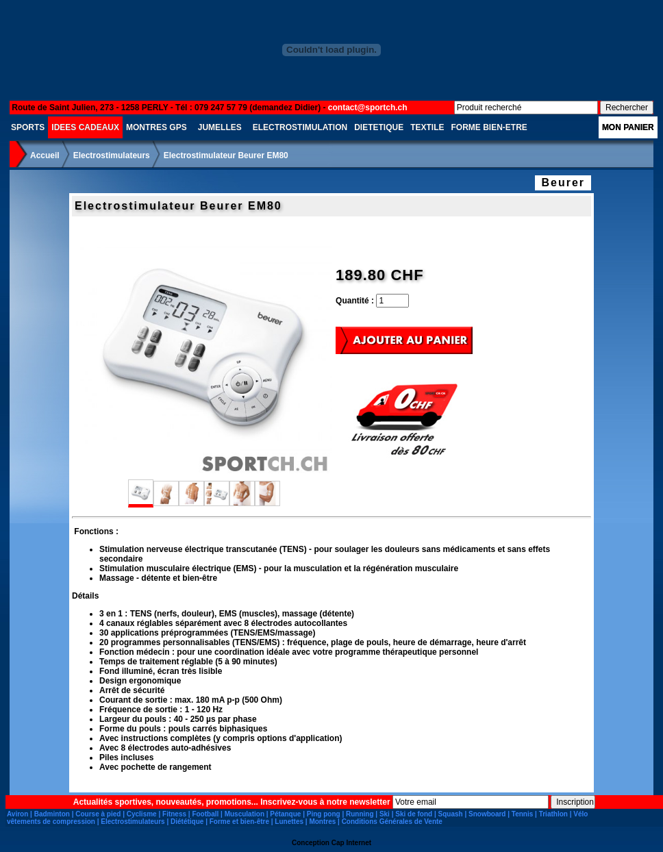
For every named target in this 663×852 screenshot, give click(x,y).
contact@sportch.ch (368, 107)
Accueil (45, 155)
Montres (322, 821)
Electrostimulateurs (111, 155)
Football (205, 814)
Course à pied (98, 814)
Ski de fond (413, 814)
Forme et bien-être (239, 821)
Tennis (522, 814)
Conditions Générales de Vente (392, 821)
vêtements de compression (51, 821)
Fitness (174, 814)
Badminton (52, 814)
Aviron (17, 814)
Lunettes (289, 821)
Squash (450, 814)
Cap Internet (351, 843)
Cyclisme (142, 814)
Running (360, 814)
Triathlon (553, 814)
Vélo (580, 814)
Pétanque (285, 814)
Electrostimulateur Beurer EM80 (226, 155)
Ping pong (323, 814)
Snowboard (486, 814)
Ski (384, 814)
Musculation (244, 814)
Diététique (187, 821)
